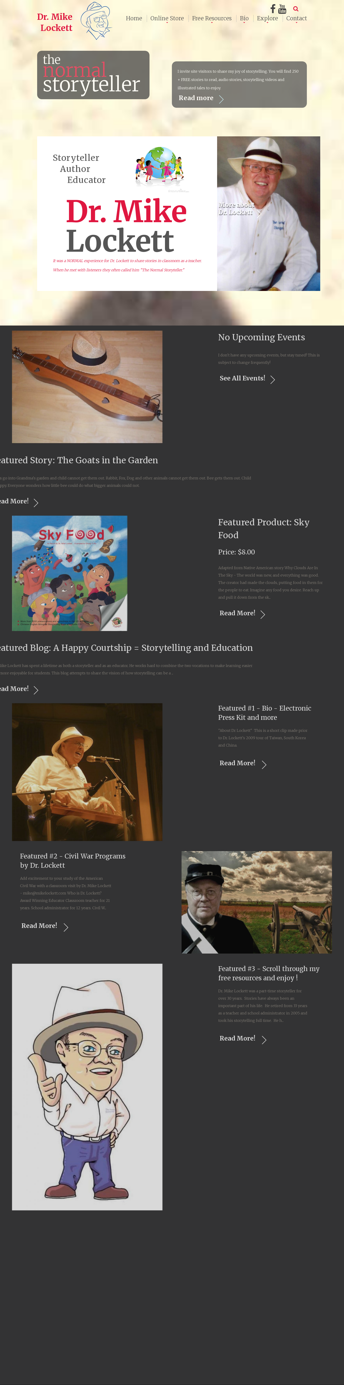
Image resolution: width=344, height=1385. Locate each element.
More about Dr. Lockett (242, 268)
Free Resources (212, 18)
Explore (267, 18)
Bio (244, 18)
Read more (202, 99)
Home (134, 18)
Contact (296, 18)
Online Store (167, 18)
